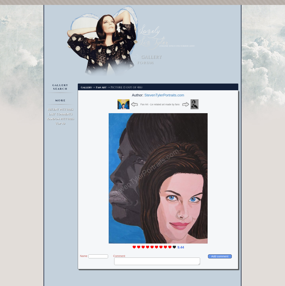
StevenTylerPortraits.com (164, 95)
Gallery (86, 87)
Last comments (60, 114)
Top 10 (60, 123)
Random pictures (60, 119)
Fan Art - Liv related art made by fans (160, 104)
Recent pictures (60, 109)
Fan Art (101, 87)
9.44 (181, 247)
